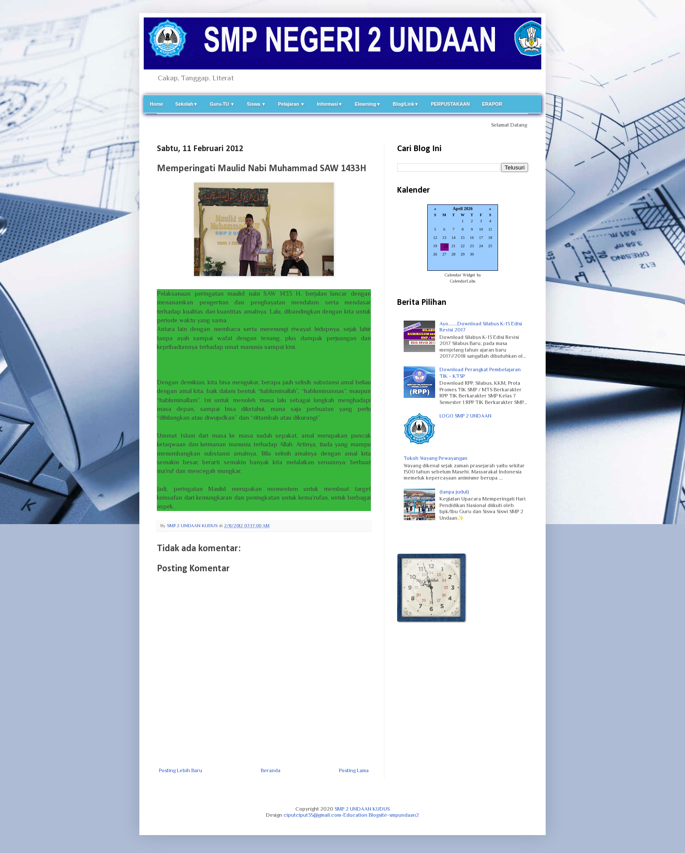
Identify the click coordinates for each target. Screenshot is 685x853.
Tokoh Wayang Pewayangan (435, 458)
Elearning (368, 104)
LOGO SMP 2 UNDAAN (465, 416)
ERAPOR (492, 104)
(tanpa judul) (454, 492)
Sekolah (186, 104)
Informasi (329, 104)
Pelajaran (291, 104)
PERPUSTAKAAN (450, 104)
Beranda (270, 770)
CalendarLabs (462, 281)
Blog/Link (406, 104)
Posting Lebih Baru (180, 770)
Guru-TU (222, 104)
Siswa (256, 104)
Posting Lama (354, 770)
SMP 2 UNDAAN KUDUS (362, 809)
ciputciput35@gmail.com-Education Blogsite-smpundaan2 (351, 815)
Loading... (463, 238)
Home (156, 104)
